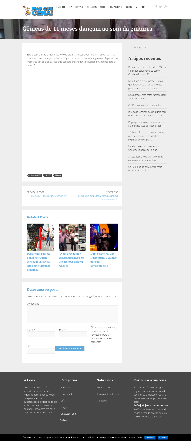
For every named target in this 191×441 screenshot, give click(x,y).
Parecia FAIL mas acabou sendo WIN (49, 195)
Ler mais (162, 438)
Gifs (129, 7)
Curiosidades (96, 7)
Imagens (116, 7)
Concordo (150, 438)
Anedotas (76, 7)
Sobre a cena (104, 387)
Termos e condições (151, 416)
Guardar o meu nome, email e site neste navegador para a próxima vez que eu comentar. (103, 334)
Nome (31, 329)
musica (58, 175)
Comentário (33, 303)
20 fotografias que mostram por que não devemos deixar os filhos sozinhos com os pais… (147, 136)
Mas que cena (141, 47)
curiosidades (35, 175)
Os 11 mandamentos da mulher (145, 105)
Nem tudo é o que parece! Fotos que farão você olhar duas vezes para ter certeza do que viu (145, 84)
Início (60, 7)
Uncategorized (68, 413)
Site (29, 346)
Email (63, 329)
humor (48, 175)
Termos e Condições (107, 394)
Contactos (102, 400)
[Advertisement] (72, 89)
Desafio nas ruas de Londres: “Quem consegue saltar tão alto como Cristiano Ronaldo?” (39, 262)
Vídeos (140, 7)
